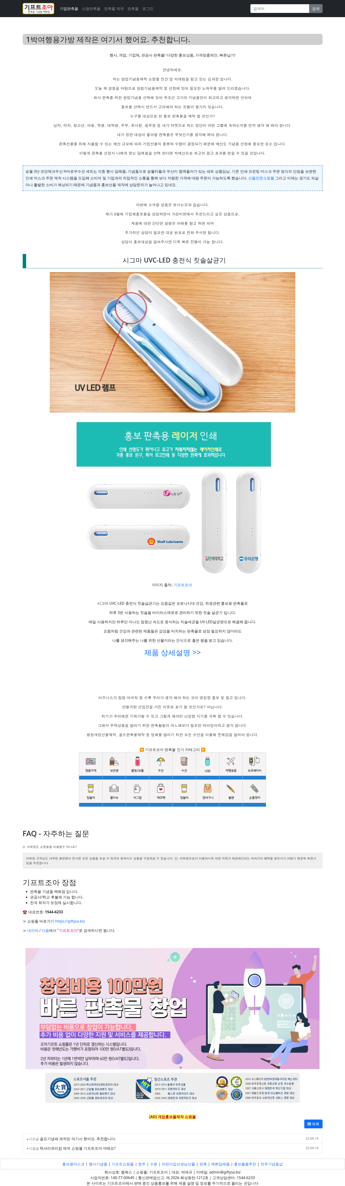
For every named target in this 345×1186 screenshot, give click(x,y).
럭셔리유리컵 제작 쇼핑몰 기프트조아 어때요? (78, 1148)
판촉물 (133, 8)
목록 (313, 1124)
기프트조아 (183, 584)
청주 (142, 1164)
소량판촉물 (91, 8)
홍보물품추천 (245, 1164)
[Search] (279, 8)
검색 (316, 8)
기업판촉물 (69, 8)
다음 (45, 930)
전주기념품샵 (272, 1164)
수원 (153, 1164)
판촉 (203, 1164)
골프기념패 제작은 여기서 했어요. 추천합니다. (78, 1138)
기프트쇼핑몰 (123, 1164)
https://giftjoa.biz (70, 921)
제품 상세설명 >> (172, 652)
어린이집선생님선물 (178, 1164)
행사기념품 (98, 1164)
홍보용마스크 (73, 1164)
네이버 (32, 930)
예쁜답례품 (220, 1164)
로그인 (147, 8)
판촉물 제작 (114, 8)
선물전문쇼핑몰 (261, 178)
